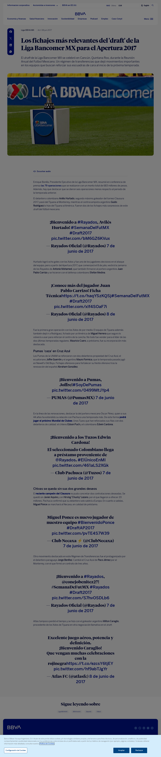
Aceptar (121, 750)
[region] (80, 746)
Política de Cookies (47, 744)
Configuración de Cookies (16, 750)
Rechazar (139, 750)
